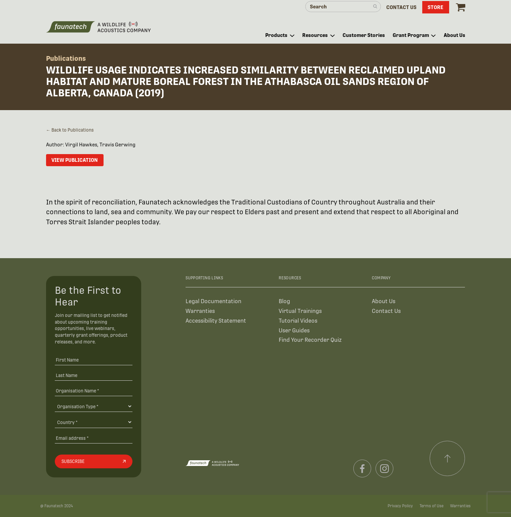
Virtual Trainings (300, 311)
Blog (284, 301)
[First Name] (93, 359)
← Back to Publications (70, 130)
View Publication (74, 160)
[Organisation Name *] (93, 390)
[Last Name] (93, 375)
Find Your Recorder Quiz (310, 340)
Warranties (200, 311)
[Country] (93, 422)
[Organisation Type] (93, 406)
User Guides (294, 330)
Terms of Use (431, 506)
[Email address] (93, 437)
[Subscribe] (93, 462)
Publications (66, 58)
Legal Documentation (213, 301)
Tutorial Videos (298, 321)
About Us (383, 301)
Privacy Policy (400, 506)
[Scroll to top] (447, 458)
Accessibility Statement (216, 321)
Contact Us (386, 311)
